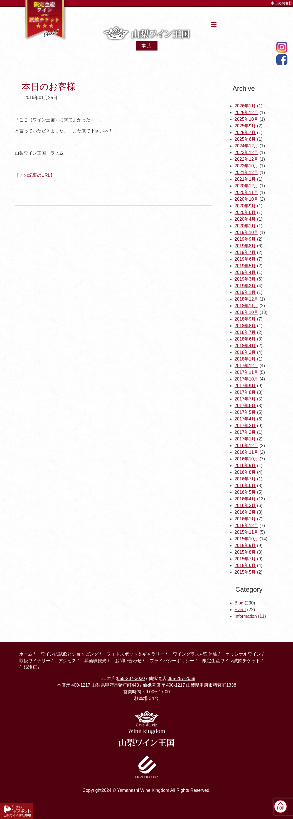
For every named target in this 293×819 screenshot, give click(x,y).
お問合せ (233, 14)
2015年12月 (246, 525)
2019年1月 (245, 292)
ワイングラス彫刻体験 (195, 654)
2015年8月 (245, 552)
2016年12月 (246, 445)
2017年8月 (245, 392)
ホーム (90, 14)
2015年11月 (246, 532)
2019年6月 (245, 259)
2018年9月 (245, 319)
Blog (239, 603)
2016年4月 (245, 499)
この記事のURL (34, 175)
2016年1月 (245, 518)
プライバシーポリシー (172, 660)
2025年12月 (246, 112)
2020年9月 (245, 205)
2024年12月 (246, 145)
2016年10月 (246, 459)
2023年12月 (246, 152)
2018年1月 (245, 359)
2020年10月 (246, 199)
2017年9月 (245, 385)
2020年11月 (246, 192)
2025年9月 (245, 126)
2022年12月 (246, 159)
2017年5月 (245, 412)
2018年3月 (245, 352)
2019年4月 (245, 272)
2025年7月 (245, 132)
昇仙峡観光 (205, 14)
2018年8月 (245, 325)
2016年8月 (245, 472)
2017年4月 (245, 419)
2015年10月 (246, 538)
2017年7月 (245, 399)
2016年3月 (245, 505)
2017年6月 (245, 405)
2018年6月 (245, 339)
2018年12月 (246, 299)
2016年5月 (245, 492)
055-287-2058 (181, 678)
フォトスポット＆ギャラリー (135, 654)
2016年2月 (245, 512)
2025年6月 (245, 139)
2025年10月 (246, 119)
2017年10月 (246, 379)
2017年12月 (246, 365)
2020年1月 (245, 225)
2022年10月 (246, 165)
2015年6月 (245, 565)
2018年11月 (246, 305)
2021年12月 (246, 172)
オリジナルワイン (243, 654)
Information (246, 616)
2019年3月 (245, 279)
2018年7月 (245, 332)
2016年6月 (245, 485)
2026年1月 (245, 106)
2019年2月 (245, 285)
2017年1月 (245, 439)
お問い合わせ (128, 660)
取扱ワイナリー (34, 660)
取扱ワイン (147, 14)
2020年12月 (246, 185)
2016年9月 (245, 465)
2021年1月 (245, 179)
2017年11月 (246, 372)
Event (240, 609)
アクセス (177, 14)
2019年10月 (246, 232)
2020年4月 (245, 219)
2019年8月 (245, 245)
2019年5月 (245, 265)
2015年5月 (245, 572)
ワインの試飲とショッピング (70, 654)
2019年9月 (245, 239)
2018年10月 (246, 312)
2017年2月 (245, 432)
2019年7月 (245, 252)
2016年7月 (245, 479)
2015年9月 (245, 545)
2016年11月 (246, 452)
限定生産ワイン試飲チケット (231, 660)
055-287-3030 (131, 678)
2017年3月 (245, 425)
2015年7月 (245, 558)
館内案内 (115, 14)
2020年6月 (245, 212)
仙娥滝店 (259, 14)
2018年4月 (245, 345)
